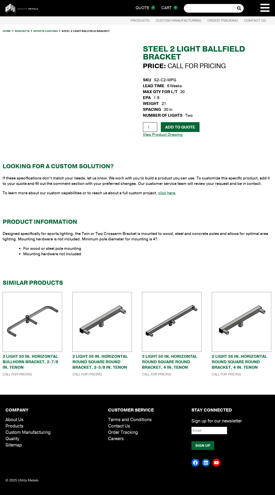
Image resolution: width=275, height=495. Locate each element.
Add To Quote (180, 127)
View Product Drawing (162, 134)
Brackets (22, 31)
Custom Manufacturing (178, 20)
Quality (12, 439)
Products (140, 20)
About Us (14, 420)
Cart (169, 7)
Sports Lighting (45, 31)
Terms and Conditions (130, 420)
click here (166, 193)
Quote (145, 7)
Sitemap (13, 445)
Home (7, 31)
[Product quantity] (150, 127)
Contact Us (255, 20)
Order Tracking (222, 20)
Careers (116, 439)
